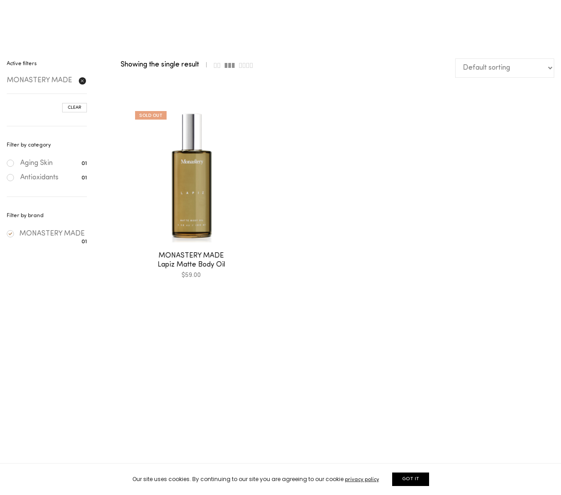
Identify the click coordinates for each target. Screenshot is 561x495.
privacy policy (362, 479)
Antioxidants (39, 177)
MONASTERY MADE (46, 233)
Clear (74, 107)
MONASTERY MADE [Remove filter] (39, 80)
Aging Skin (36, 163)
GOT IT (410, 479)
